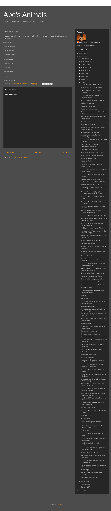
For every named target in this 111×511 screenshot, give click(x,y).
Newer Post (8, 153)
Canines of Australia (87, 103)
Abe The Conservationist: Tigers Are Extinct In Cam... (93, 449)
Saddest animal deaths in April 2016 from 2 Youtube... (93, 403)
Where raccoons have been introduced (93, 337)
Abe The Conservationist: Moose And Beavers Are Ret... (93, 264)
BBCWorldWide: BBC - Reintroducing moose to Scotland (93, 269)
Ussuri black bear (86, 288)
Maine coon (84, 298)
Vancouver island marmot (89, 477)
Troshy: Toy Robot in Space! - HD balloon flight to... (92, 96)
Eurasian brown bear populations (92, 282)
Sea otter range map (87, 357)
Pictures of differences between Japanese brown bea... (91, 212)
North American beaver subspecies (92, 273)
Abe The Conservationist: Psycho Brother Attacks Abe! (92, 365)
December (84, 59)
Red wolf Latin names (88, 407)
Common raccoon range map (90, 334)
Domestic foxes (86, 418)
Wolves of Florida (86, 161)
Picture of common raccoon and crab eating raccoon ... (93, 302)
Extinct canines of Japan (89, 158)
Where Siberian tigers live (89, 452)
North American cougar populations (92, 279)
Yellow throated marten (88, 243)
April (83, 82)
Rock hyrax (84, 295)
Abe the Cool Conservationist (89, 42)
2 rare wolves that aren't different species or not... (91, 422)
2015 (81, 491)
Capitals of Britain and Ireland (90, 184)
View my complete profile (85, 45)
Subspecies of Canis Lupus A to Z (92, 152)
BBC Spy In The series (88, 167)
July (82, 73)
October (84, 64)
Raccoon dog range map (89, 331)
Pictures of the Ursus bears (90, 256)
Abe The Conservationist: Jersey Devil (93, 215)
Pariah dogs (85, 470)
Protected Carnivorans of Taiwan (91, 276)
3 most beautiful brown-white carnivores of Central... (90, 145)
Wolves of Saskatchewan (89, 109)
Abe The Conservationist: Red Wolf (92, 100)
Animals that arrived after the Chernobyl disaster (90, 136)
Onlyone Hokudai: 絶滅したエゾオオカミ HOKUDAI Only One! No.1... (93, 193)
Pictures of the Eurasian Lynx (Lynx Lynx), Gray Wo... (92, 385)
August (83, 70)
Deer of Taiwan (86, 323)
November (84, 61)
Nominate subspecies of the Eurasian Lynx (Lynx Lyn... (93, 394)
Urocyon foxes (85, 121)
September (85, 67)
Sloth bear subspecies (88, 124)
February (84, 484)
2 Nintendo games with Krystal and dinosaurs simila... (92, 291)
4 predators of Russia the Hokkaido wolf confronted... (92, 361)
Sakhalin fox (85, 430)
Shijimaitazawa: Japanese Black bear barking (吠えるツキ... (93, 310)
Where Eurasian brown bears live (92, 240)
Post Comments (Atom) (20, 157)
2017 (81, 53)
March (83, 481)
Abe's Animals (25, 15)
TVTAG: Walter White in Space (91, 85)
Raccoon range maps (88, 306)
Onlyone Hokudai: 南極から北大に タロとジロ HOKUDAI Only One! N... (93, 180)
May (82, 79)
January (84, 487)
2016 (81, 56)
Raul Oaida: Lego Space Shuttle (91, 88)
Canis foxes (84, 415)
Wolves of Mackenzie (88, 106)
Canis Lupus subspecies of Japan (92, 155)
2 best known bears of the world (91, 164)
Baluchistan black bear (88, 354)
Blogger (59, 504)
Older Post (67, 153)
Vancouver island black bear (90, 149)
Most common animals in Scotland (92, 285)
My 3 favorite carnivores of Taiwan (92, 228)
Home (38, 153)
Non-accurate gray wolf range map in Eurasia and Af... (93, 128)
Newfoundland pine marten (90, 132)
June (83, 76)
